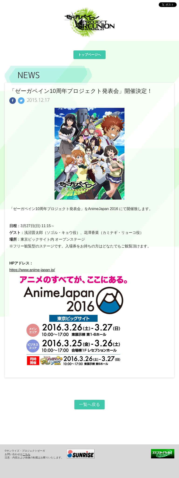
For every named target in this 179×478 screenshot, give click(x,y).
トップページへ (89, 54)
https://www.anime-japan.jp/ (32, 270)
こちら (26, 454)
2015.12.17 (38, 100)
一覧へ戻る (89, 404)
